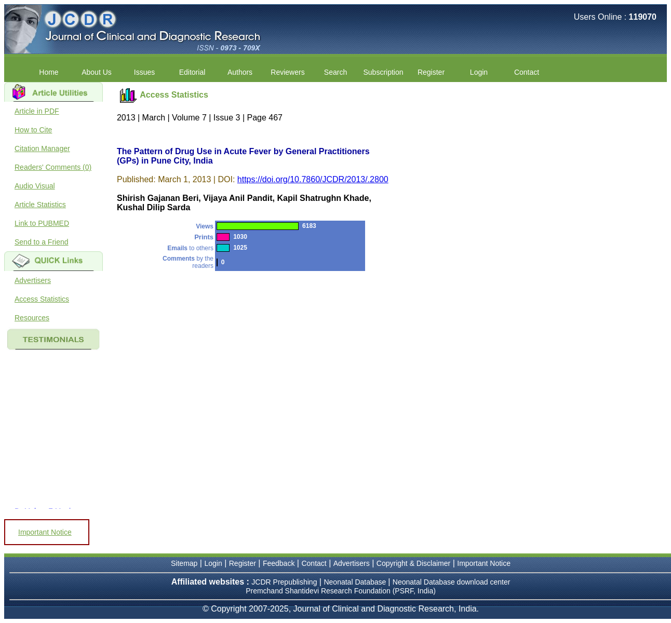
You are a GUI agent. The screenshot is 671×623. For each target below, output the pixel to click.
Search (335, 72)
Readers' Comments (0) (53, 167)
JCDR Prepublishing (284, 582)
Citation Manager (42, 148)
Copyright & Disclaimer (413, 563)
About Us (97, 72)
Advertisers (33, 280)
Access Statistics (42, 299)
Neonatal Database (356, 582)
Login (479, 72)
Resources (32, 318)
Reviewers (287, 72)
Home (48, 72)
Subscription (383, 72)
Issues (144, 72)
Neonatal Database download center (452, 582)
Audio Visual (35, 186)
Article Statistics (40, 204)
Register (431, 72)
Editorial (192, 72)
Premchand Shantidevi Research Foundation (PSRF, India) (341, 591)
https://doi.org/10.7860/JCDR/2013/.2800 (312, 179)
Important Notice (45, 532)
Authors (239, 72)
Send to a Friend (42, 242)
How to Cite (33, 130)
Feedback (278, 563)
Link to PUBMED (42, 223)
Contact (526, 72)
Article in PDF (37, 111)
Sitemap (184, 563)
